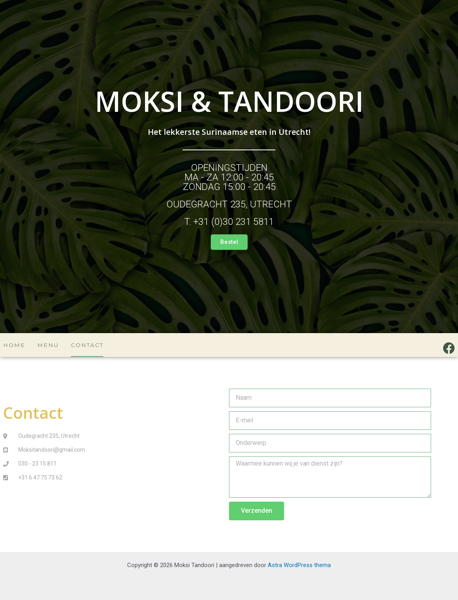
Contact (87, 345)
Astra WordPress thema (299, 565)
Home (14, 345)
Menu (48, 345)
